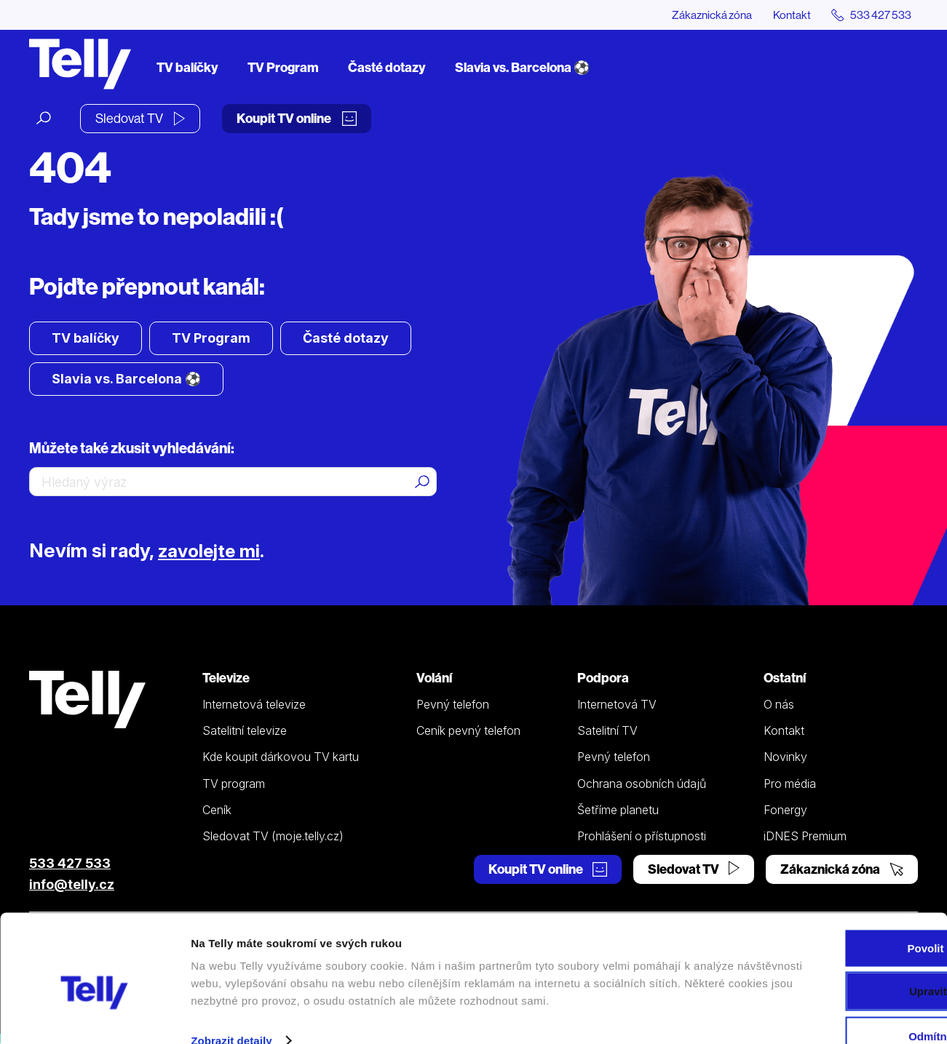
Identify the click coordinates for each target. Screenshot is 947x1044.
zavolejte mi (211, 551)
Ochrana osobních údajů (641, 783)
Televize (226, 678)
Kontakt (788, 14)
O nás (779, 704)
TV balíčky (187, 67)
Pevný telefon (452, 704)
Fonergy (785, 809)
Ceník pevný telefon (468, 731)
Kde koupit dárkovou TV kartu (280, 757)
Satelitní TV (607, 731)
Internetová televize (254, 704)
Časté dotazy (387, 67)
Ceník (216, 809)
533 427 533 (70, 864)
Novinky (785, 757)
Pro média (790, 783)
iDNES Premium (805, 836)
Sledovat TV (140, 118)
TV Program (283, 67)
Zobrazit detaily (231, 1015)
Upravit (826, 948)
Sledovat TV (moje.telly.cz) (273, 836)
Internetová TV (617, 704)
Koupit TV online (297, 118)
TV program (233, 783)
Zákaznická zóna (706, 14)
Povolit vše (825, 905)
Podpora (603, 678)
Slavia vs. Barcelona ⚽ (522, 67)
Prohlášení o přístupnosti (641, 836)
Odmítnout (825, 993)
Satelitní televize (244, 731)
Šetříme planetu (618, 809)
